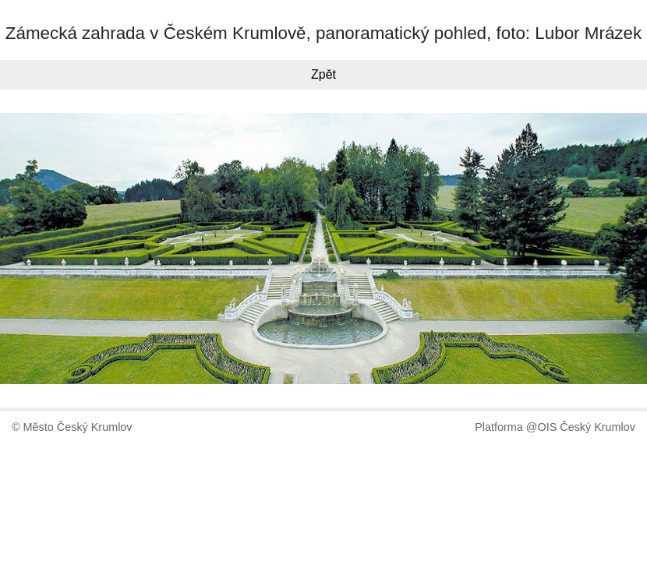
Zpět (323, 74)
